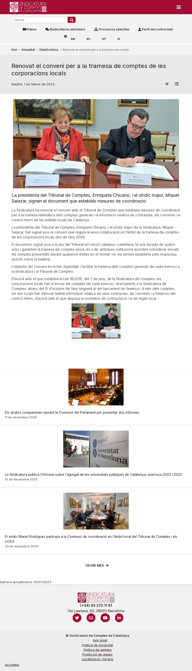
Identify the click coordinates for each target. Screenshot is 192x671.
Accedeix (12, 665)
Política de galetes (97, 650)
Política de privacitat (97, 645)
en (104, 38)
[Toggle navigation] (178, 7)
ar (118, 38)
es (88, 38)
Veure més (95, 565)
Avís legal (100, 640)
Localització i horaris (97, 659)
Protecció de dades (97, 654)
